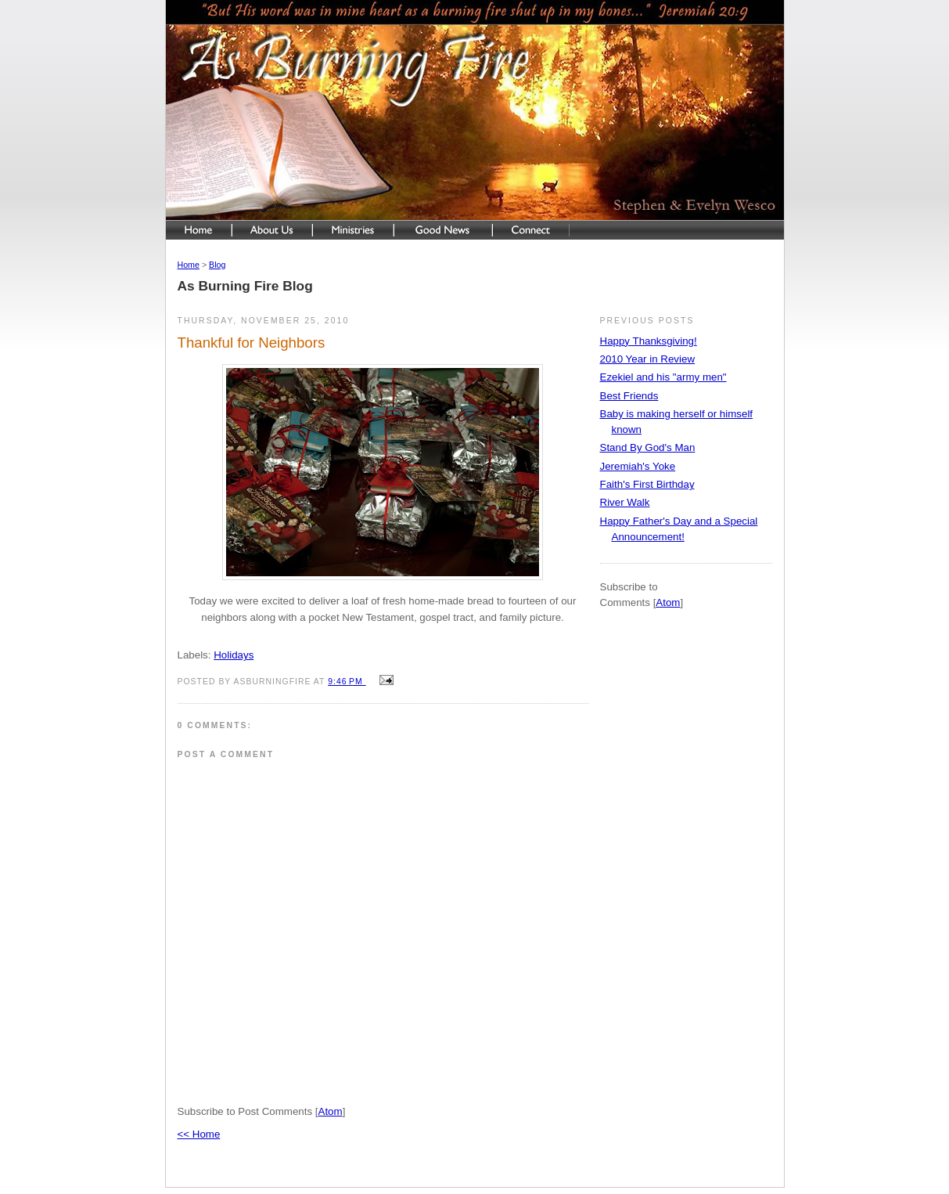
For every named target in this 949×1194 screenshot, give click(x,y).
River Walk (625, 502)
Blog (217, 264)
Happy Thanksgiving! (648, 341)
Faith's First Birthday (647, 484)
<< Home (199, 1134)
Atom (330, 1111)
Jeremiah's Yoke (638, 466)
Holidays (233, 655)
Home (189, 264)
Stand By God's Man (648, 447)
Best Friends (629, 396)
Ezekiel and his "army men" (663, 377)
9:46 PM (346, 681)
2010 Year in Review (648, 359)
